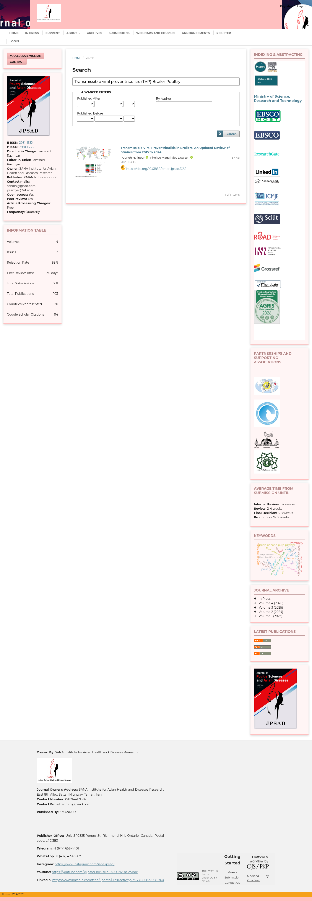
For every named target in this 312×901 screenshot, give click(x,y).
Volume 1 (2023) (269, 616)
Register (223, 33)
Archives (94, 33)
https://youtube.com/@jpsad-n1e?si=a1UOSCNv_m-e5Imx (95, 872)
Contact (17, 61)
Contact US (232, 882)
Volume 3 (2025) (269, 607)
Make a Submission (25, 55)
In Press (32, 33)
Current (53, 33)
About (72, 33)
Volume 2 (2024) (269, 612)
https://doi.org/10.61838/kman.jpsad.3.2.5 (154, 169)
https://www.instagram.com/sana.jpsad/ (84, 864)
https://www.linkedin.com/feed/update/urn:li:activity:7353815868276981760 (108, 880)
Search (231, 133)
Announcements (196, 33)
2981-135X (26, 143)
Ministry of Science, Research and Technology (278, 98)
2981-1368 (26, 147)
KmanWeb (253, 880)
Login (14, 41)
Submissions (119, 33)
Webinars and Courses (155, 33)
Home (14, 33)
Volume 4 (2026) (269, 603)
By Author (163, 99)
